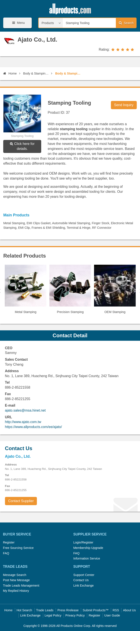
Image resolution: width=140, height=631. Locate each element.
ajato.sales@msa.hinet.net (25, 410)
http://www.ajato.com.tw (23, 422)
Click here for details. (22, 146)
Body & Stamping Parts (36, 73)
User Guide (112, 615)
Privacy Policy (75, 615)
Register (9, 542)
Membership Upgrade (88, 548)
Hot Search (24, 610)
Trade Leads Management (21, 585)
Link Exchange (83, 585)
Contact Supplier (21, 501)
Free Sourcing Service (18, 548)
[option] (25, 291)
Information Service (86, 558)
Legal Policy (53, 615)
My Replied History (16, 590)
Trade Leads (44, 610)
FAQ (6, 553)
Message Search (14, 575)
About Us (129, 610)
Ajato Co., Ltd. (37, 39)
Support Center (83, 575)
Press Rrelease (68, 610)
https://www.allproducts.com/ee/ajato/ (33, 427)
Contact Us (81, 580)
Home (10, 73)
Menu (18, 23)
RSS (116, 610)
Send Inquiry (124, 105)
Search (126, 23)
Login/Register (83, 542)
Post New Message (16, 580)
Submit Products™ (96, 610)
